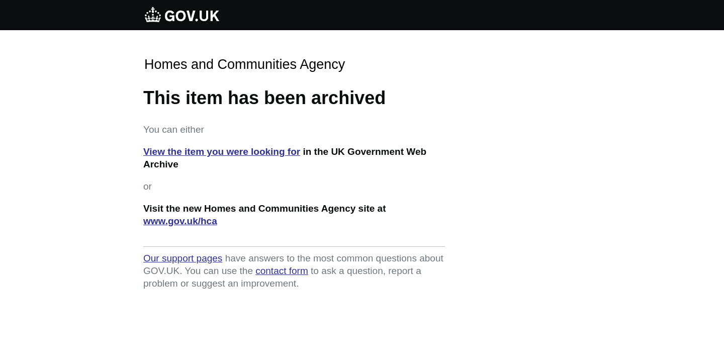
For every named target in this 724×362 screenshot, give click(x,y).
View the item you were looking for (221, 151)
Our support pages (182, 258)
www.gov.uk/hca (180, 221)
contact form (281, 270)
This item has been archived (264, 97)
